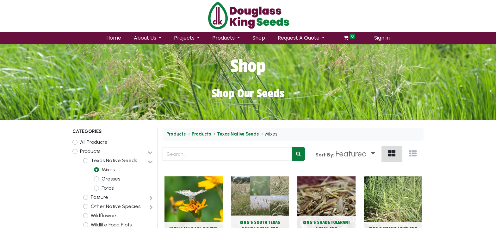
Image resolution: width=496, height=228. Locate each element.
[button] (355, 154)
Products (90, 151)
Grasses (111, 179)
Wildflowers (104, 215)
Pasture (99, 197)
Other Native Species (115, 206)
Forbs (108, 188)
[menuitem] (114, 38)
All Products (93, 142)
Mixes (108, 170)
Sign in (382, 37)
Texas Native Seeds (114, 160)
